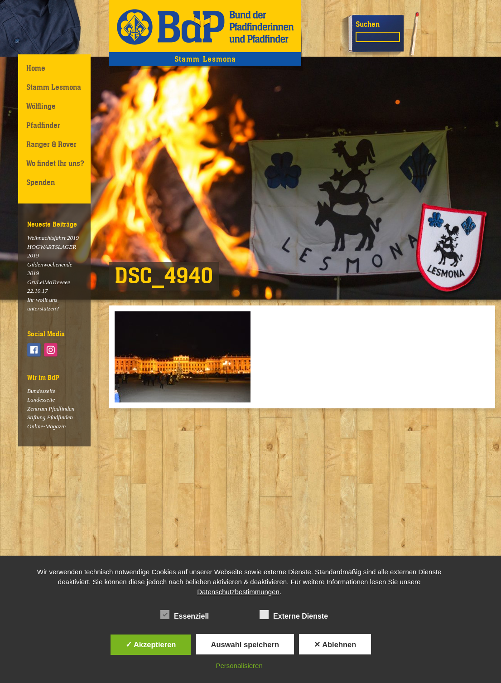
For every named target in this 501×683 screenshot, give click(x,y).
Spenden (40, 182)
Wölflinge (41, 106)
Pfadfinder (43, 125)
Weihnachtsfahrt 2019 (53, 237)
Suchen (368, 24)
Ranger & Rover (51, 144)
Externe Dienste (294, 614)
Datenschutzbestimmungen (238, 592)
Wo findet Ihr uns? (55, 163)
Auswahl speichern (245, 644)
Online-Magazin (46, 426)
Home (35, 68)
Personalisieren (239, 665)
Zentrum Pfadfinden (50, 408)
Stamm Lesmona (53, 87)
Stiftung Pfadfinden (50, 417)
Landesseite (41, 399)
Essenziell (184, 614)
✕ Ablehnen (335, 644)
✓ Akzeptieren (150, 644)
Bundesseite (41, 391)
